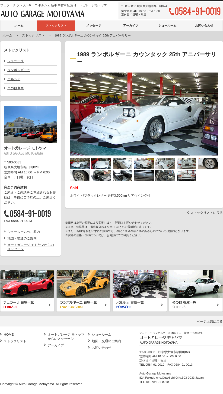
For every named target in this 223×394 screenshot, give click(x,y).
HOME (9, 334)
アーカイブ (130, 25)
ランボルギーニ (18, 70)
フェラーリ (15, 61)
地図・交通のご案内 (22, 238)
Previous (74, 112)
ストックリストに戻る (206, 213)
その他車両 (15, 88)
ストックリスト (56, 25)
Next (213, 112)
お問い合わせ (204, 25)
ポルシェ (13, 79)
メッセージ (93, 25)
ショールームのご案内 (23, 232)
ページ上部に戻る (210, 321)
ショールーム (167, 25)
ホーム (18, 25)
